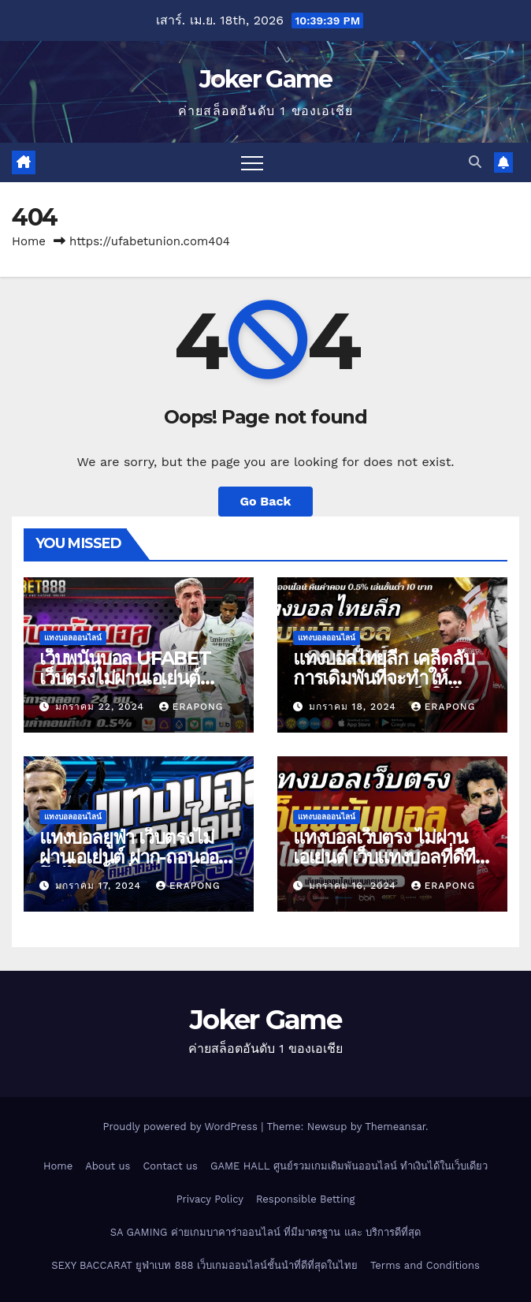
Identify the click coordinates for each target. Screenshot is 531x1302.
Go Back (265, 501)
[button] (475, 162)
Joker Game (265, 79)
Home (29, 241)
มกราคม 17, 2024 (100, 885)
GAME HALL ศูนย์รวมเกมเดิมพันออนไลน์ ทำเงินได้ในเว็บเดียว (349, 1166)
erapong (191, 706)
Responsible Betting (305, 1199)
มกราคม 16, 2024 (354, 885)
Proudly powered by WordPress (181, 1126)
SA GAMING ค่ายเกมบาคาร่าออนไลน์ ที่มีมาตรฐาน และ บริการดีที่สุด (265, 1232)
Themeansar (395, 1126)
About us (107, 1166)
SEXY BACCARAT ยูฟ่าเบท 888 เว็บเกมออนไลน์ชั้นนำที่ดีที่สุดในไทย (204, 1265)
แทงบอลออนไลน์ (73, 637)
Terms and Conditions (425, 1265)
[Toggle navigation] (252, 162)
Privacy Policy (209, 1199)
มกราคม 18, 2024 (354, 706)
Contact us (170, 1166)
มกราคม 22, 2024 (101, 706)
